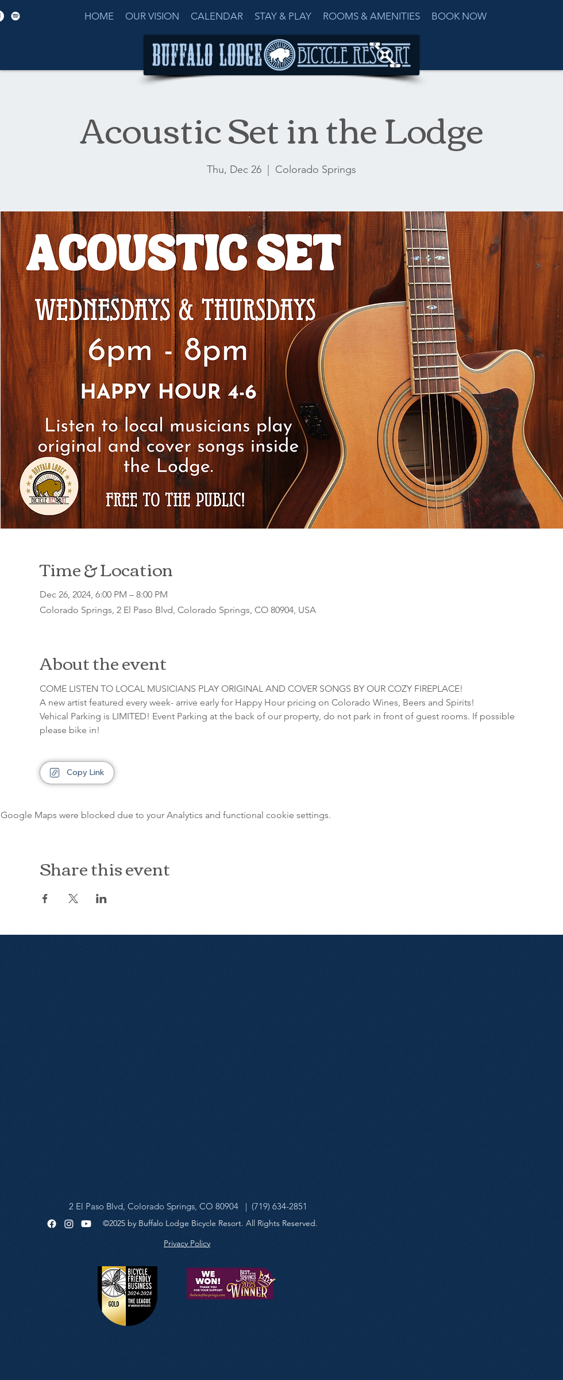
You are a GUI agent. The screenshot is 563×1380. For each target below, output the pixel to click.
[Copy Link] (77, 772)
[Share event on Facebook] (45, 898)
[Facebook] (51, 1223)
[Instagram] (69, 1223)
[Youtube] (86, 1223)
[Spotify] (15, 16)
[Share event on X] (73, 898)
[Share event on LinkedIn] (101, 898)
